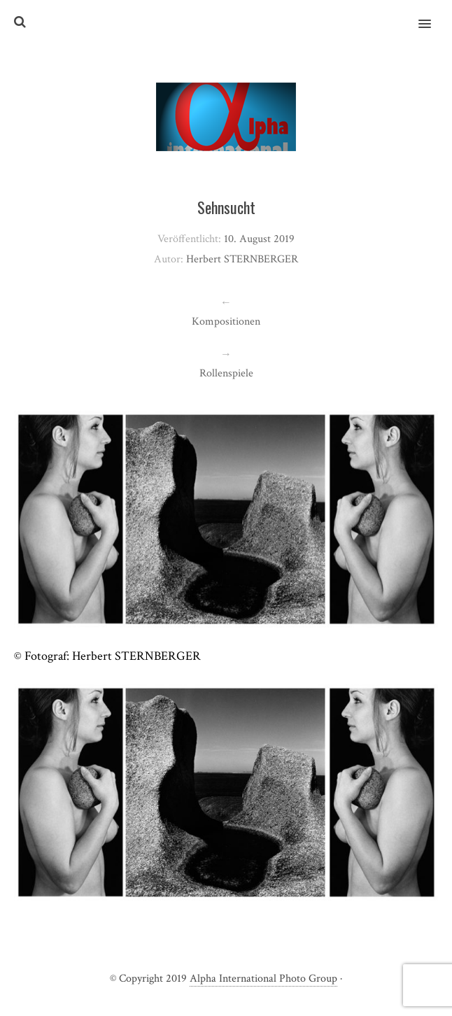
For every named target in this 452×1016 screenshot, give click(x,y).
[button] (433, 14)
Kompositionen (226, 321)
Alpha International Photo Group (263, 978)
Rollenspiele (226, 373)
